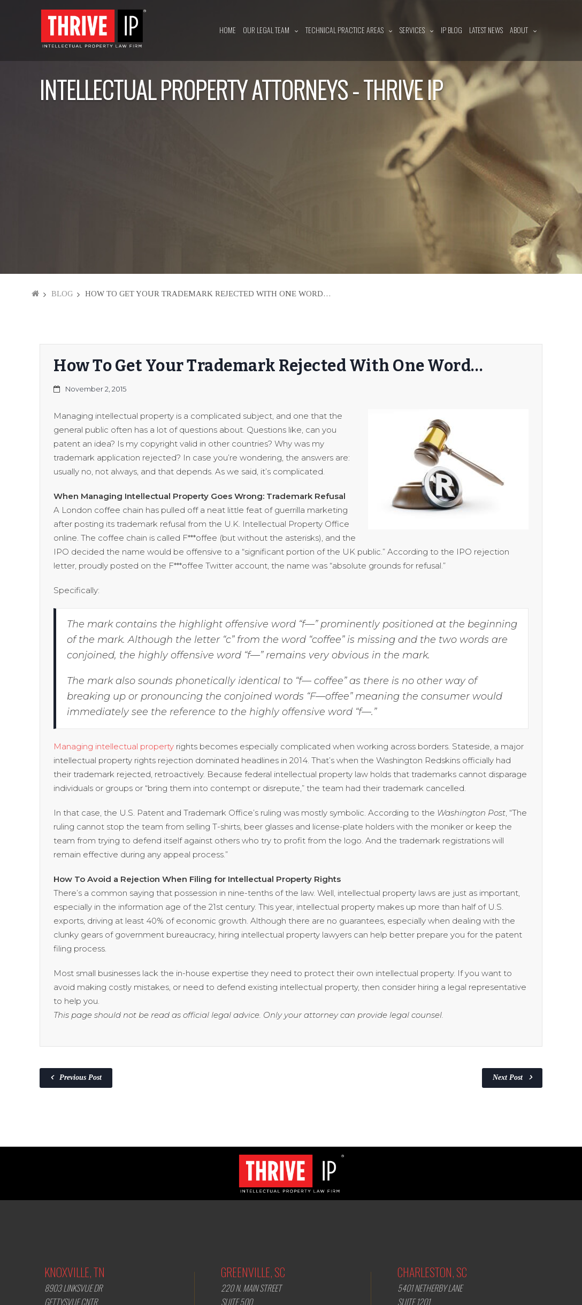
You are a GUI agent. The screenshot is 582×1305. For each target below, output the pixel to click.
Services (412, 29)
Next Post (508, 1077)
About (519, 29)
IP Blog (451, 29)
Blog (62, 293)
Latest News (486, 29)
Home (227, 29)
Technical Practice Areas (344, 29)
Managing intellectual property (113, 746)
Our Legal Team (266, 29)
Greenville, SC (253, 1271)
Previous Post (80, 1077)
